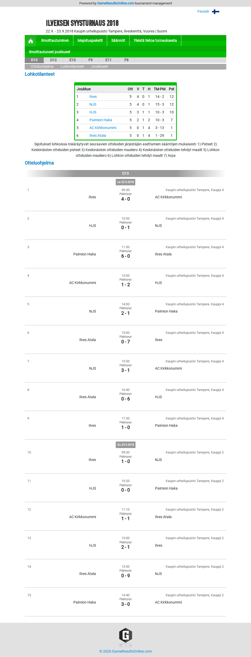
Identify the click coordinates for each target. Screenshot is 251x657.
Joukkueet (99, 66)
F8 (126, 60)
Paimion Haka (100, 120)
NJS (92, 104)
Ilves (93, 96)
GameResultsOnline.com (115, 3)
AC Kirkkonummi (102, 128)
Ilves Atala (97, 135)
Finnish (211, 11)
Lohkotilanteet (72, 66)
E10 (72, 60)
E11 (108, 60)
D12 (53, 60)
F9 (90, 60)
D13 (34, 60)
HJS (92, 112)
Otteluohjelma (42, 66)
